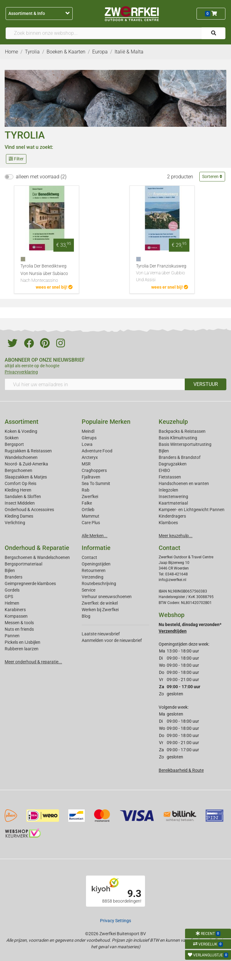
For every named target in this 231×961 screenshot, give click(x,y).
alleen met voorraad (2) (41, 177)
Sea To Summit (96, 483)
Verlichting (15, 522)
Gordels (12, 590)
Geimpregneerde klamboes (30, 583)
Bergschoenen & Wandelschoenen (37, 557)
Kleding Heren (18, 489)
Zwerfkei (90, 496)
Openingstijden (96, 563)
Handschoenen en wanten (184, 483)
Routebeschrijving (99, 583)
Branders (13, 576)
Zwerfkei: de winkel (100, 603)
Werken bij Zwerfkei (100, 609)
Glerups (89, 437)
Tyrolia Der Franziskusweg (162, 273)
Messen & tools (19, 622)
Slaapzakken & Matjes (26, 476)
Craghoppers (94, 470)
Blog (86, 616)
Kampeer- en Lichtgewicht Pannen (191, 509)
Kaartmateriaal (173, 503)
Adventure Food (97, 450)
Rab (85, 489)
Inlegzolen (168, 489)
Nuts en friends (19, 629)
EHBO (164, 470)
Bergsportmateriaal (23, 563)
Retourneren (94, 570)
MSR (86, 463)
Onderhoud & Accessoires (29, 509)
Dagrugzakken (173, 463)
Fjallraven (91, 476)
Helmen (12, 603)
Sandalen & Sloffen (23, 496)
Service (88, 590)
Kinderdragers (172, 516)
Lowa (87, 444)
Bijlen (164, 450)
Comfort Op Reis (20, 483)
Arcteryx (90, 457)
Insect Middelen (20, 503)
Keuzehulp (173, 421)
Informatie (96, 547)
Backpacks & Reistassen (182, 431)
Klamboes (168, 522)
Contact (89, 557)
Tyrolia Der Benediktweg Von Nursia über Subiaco (46, 273)
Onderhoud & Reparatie (37, 547)
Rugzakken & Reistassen (28, 450)
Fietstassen (170, 476)
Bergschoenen (18, 470)
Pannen (12, 635)
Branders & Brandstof (180, 457)
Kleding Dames (19, 516)
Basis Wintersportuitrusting (185, 444)
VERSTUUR (205, 384)
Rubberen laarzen (21, 648)
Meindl (88, 431)
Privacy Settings (115, 920)
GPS (9, 596)
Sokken (12, 437)
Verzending (92, 576)
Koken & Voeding (21, 431)
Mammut (90, 516)
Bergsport (14, 444)
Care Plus (91, 522)
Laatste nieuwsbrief (101, 633)
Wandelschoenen (21, 457)
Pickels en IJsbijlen (22, 642)
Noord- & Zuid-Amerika (26, 463)
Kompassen (16, 616)
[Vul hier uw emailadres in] (95, 384)
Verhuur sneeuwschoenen (107, 596)
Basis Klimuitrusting (178, 437)
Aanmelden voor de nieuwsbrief (112, 640)
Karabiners (15, 609)
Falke (87, 503)
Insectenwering (173, 496)
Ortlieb (88, 509)
